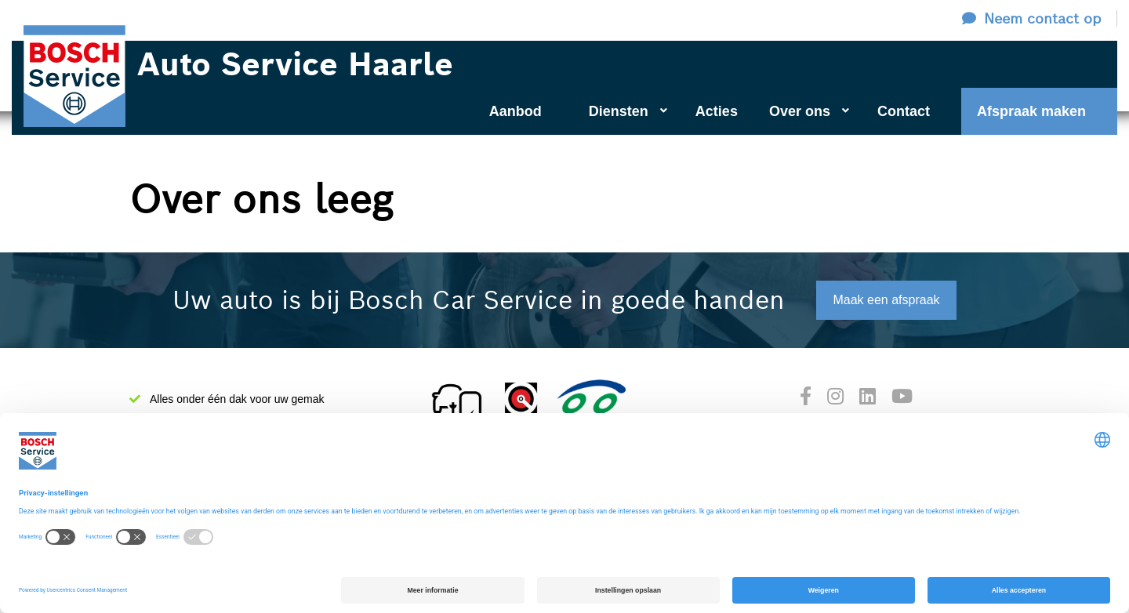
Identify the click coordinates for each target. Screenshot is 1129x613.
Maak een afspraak (886, 299)
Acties (716, 111)
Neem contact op (1043, 18)
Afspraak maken (1031, 111)
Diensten (628, 111)
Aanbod (515, 111)
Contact (903, 111)
